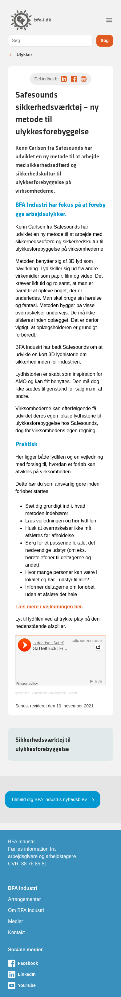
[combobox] (50, 41)
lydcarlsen (22, 693)
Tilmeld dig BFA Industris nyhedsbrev (49, 799)
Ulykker (24, 54)
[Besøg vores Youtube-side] (60, 985)
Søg (105, 40)
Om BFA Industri (26, 910)
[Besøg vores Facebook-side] (60, 963)
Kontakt (16, 932)
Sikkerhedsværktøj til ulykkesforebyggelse (43, 744)
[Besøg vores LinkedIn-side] (60, 974)
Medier (15, 921)
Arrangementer (24, 899)
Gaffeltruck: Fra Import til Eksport (54, 693)
